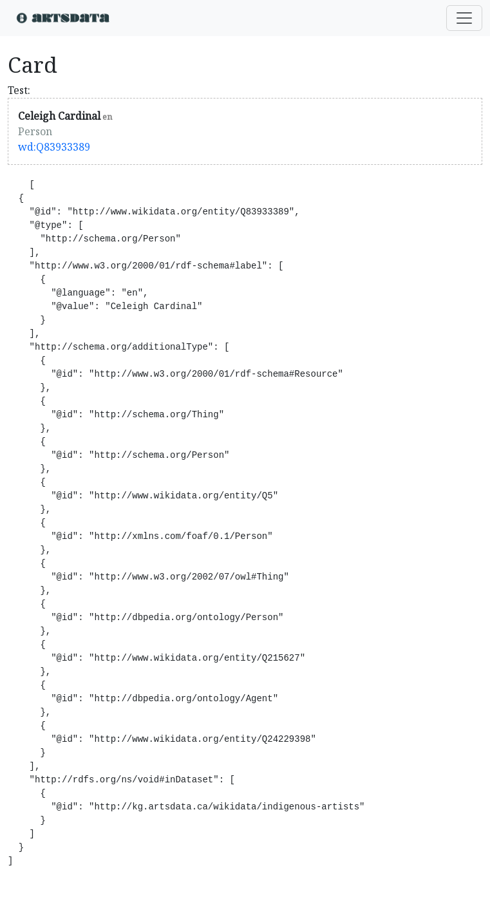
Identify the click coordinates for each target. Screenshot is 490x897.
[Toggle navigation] (464, 18)
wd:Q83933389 (54, 147)
